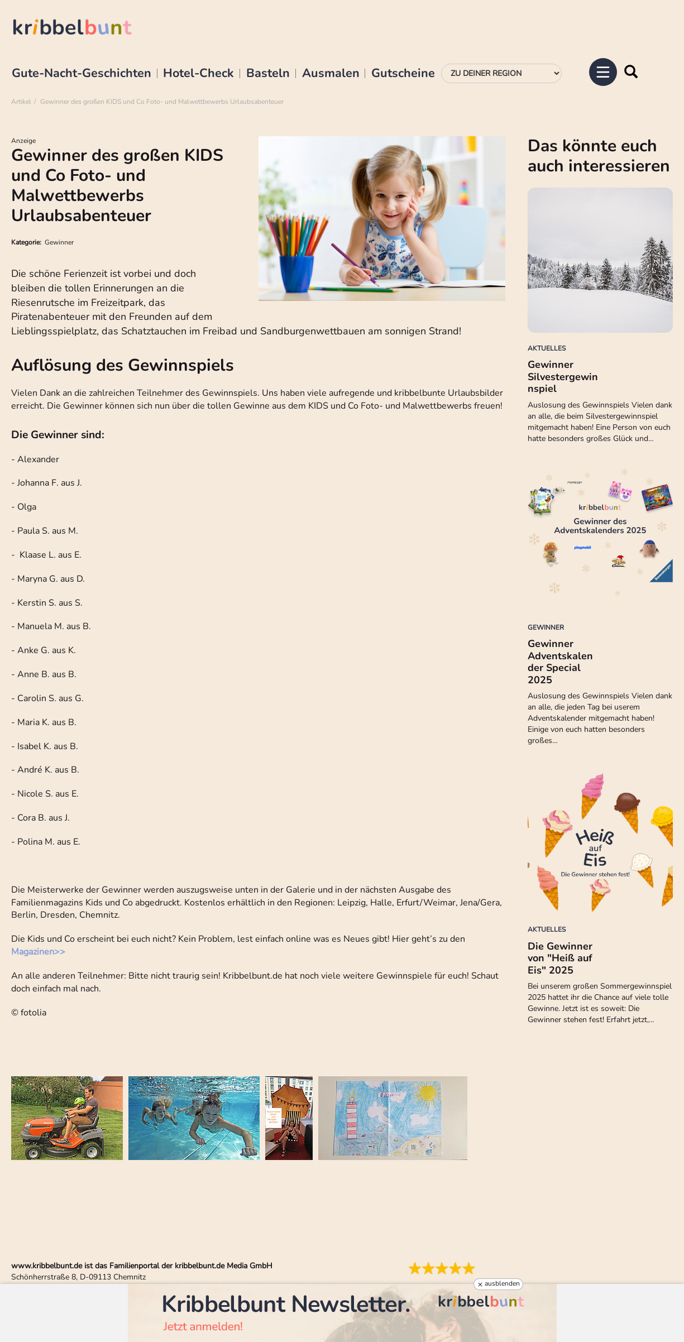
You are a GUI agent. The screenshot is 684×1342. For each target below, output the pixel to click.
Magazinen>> (38, 952)
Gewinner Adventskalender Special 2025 (560, 662)
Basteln (268, 74)
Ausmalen (331, 74)
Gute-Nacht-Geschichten (81, 74)
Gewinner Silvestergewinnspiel (563, 376)
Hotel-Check (198, 74)
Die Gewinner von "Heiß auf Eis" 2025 (560, 958)
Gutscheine (403, 74)
